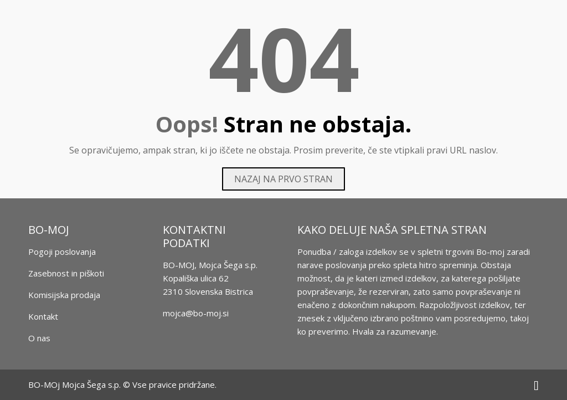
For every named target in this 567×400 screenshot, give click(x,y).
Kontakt (43, 316)
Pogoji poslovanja (62, 251)
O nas (39, 337)
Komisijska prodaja (64, 294)
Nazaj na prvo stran (283, 179)
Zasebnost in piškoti (66, 273)
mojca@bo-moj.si (196, 313)
